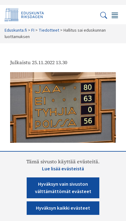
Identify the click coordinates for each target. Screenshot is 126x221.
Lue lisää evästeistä (63, 168)
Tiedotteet (49, 30)
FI (32, 30)
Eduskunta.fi (16, 30)
